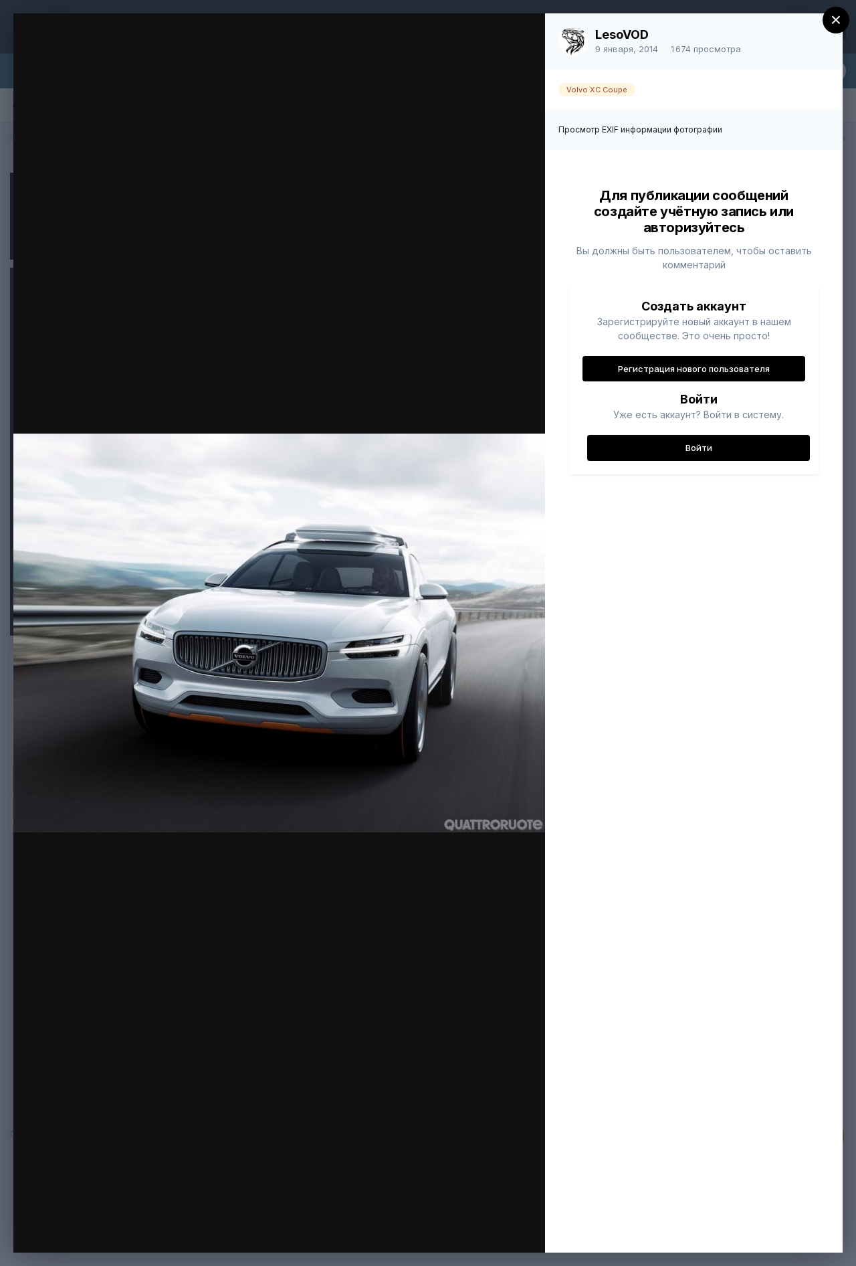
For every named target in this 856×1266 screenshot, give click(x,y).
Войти (698, 447)
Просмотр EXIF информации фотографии (640, 129)
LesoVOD (622, 34)
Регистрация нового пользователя (694, 368)
